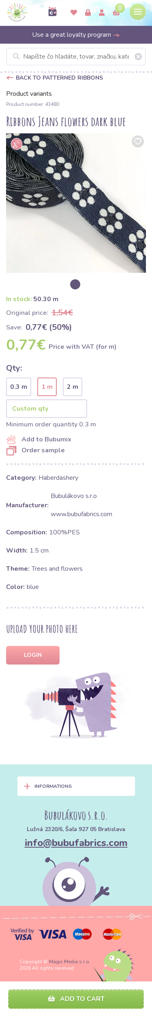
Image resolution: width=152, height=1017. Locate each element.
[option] (76, 203)
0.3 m (18, 386)
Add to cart (76, 998)
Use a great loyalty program (76, 34)
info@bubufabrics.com (76, 842)
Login (33, 655)
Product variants (29, 93)
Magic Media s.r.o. (69, 961)
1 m (47, 386)
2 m (72, 386)
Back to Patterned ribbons (59, 78)
